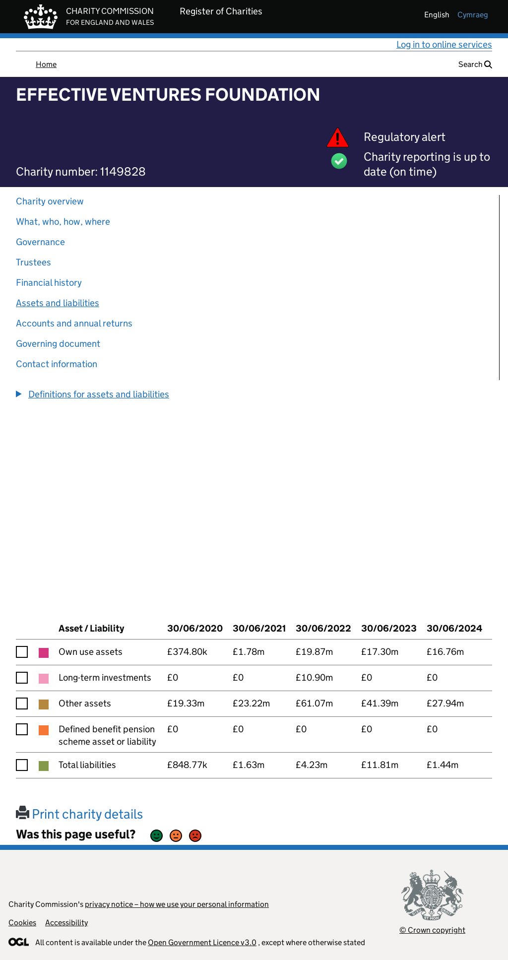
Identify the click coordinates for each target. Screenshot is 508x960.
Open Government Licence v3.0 (202, 942)
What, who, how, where (63, 221)
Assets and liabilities (57, 303)
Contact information (56, 364)
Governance (40, 242)
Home (46, 64)
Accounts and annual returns (74, 323)
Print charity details (79, 814)
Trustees (33, 262)
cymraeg (472, 14)
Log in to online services (444, 44)
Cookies (22, 922)
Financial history (49, 282)
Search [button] (475, 64)
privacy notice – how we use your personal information (177, 904)
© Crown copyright (432, 930)
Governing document (58, 343)
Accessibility (66, 922)
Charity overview (50, 201)
